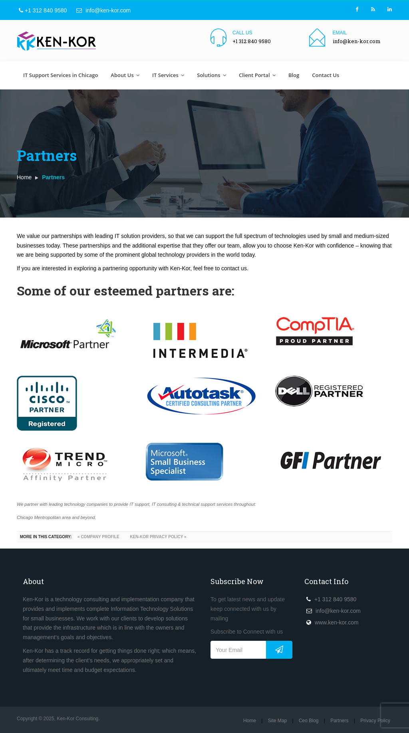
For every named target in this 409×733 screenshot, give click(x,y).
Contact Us (325, 75)
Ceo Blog (308, 720)
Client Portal (257, 75)
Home (24, 177)
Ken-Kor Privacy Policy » (158, 537)
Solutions (211, 75)
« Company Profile (97, 537)
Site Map (277, 720)
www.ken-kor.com (337, 622)
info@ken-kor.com (103, 10)
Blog (293, 75)
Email (340, 33)
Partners (339, 720)
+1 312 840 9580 (43, 10)
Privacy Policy (375, 720)
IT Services (168, 75)
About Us (125, 75)
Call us (242, 33)
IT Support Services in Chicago (60, 75)
